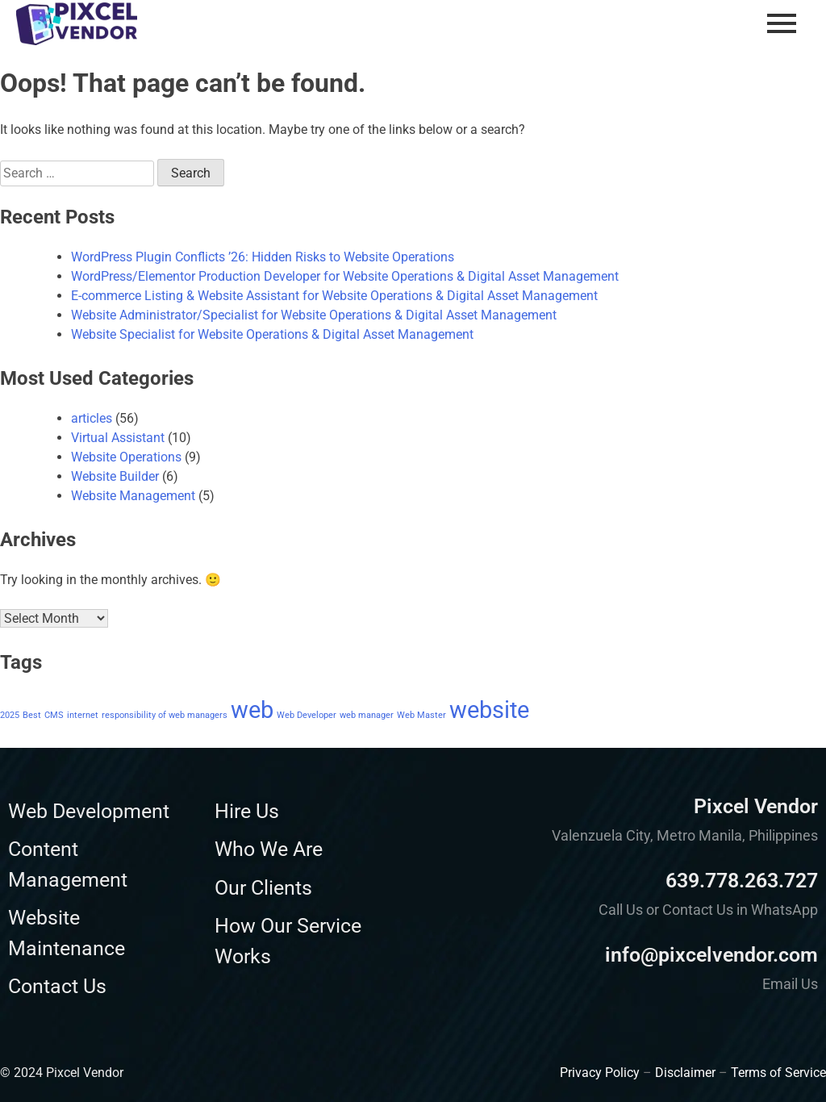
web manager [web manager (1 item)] (367, 715)
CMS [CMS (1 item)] (54, 715)
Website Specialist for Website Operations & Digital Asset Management (272, 334)
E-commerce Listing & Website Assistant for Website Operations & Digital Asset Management (334, 295)
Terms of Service (778, 1072)
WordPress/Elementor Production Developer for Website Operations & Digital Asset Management (345, 276)
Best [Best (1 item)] (32, 715)
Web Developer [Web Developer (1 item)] (306, 715)
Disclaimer (685, 1072)
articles (91, 418)
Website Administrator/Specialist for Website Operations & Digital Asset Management (314, 315)
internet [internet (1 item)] (82, 715)
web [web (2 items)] (252, 710)
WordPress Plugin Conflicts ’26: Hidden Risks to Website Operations (262, 257)
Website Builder (115, 476)
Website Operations (126, 457)
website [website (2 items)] (489, 710)
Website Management (133, 495)
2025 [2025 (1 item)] (9, 715)
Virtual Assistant (118, 437)
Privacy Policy (600, 1072)
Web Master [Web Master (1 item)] (421, 715)
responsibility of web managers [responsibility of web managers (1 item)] (164, 715)
